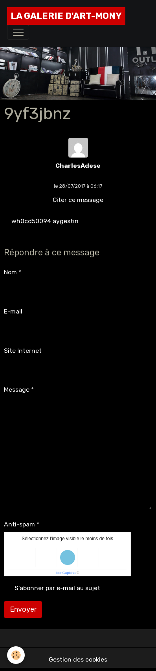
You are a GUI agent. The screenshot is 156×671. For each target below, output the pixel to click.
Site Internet (23, 350)
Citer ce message (78, 200)
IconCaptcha (66, 573)
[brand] (66, 16)
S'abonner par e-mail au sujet (57, 588)
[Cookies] (16, 655)
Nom (10, 272)
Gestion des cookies (78, 659)
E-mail (13, 311)
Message (16, 389)
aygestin (66, 221)
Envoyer (23, 609)
